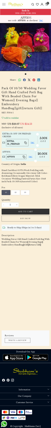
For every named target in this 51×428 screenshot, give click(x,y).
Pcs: (3, 187)
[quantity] (10, 204)
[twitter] (29, 80)
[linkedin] (38, 80)
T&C (41, 21)
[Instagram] (13, 380)
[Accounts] (42, 4)
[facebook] (24, 80)
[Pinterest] (8, 380)
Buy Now (25, 218)
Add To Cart (25, 212)
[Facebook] (4, 380)
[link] (32, 4)
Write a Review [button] (17, 340)
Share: (13, 80)
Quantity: (6, 200)
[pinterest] (34, 80)
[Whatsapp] (19, 80)
